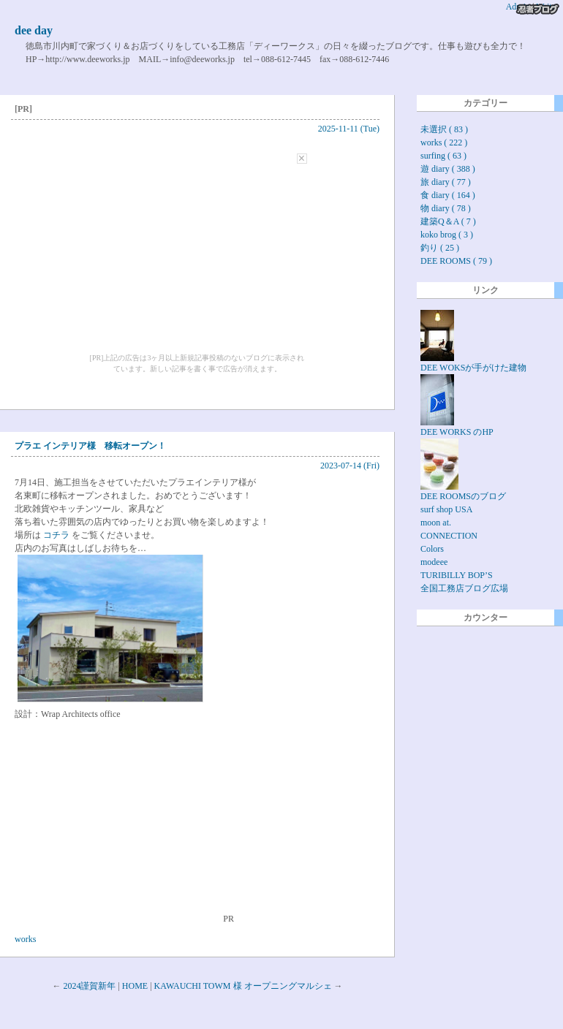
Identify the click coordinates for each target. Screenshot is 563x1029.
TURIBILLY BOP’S (456, 575)
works (25, 939)
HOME (135, 986)
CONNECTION (448, 536)
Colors (432, 549)
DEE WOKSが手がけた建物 (473, 363)
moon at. (435, 522)
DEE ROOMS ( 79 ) (456, 261)
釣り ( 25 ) (439, 248)
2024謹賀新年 (89, 986)
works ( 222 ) (443, 142)
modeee (433, 562)
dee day (34, 30)
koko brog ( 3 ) (446, 234)
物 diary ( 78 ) (445, 208)
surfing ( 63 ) (443, 156)
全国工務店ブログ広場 (464, 588)
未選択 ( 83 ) (444, 129)
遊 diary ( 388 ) (447, 169)
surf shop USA (446, 509)
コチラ (56, 535)
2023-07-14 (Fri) (349, 465)
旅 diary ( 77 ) (445, 182)
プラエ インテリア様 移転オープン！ (90, 446)
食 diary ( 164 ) (447, 195)
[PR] (23, 109)
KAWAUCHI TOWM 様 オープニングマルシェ (243, 986)
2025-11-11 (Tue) (348, 129)
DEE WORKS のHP (457, 427)
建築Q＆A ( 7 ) (448, 221)
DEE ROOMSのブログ (463, 491)
